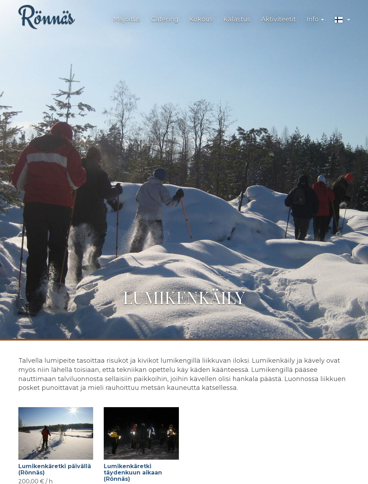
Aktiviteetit (278, 19)
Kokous (201, 19)
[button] (342, 20)
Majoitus (126, 19)
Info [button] (315, 19)
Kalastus (237, 19)
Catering (165, 19)
